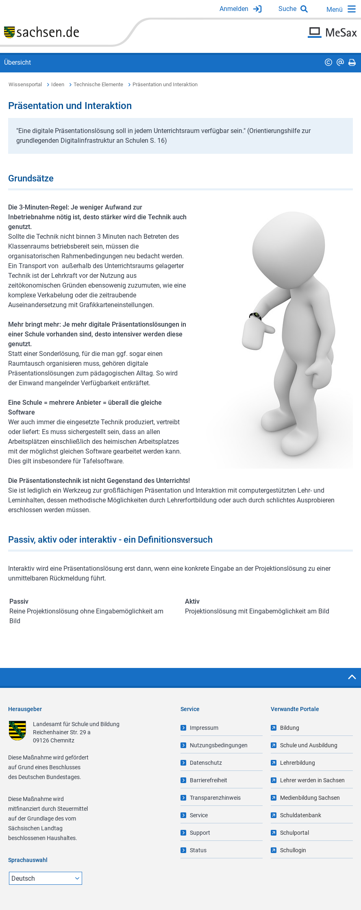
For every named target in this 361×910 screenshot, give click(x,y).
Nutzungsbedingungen (219, 745)
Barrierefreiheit (208, 780)
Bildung (289, 728)
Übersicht (17, 62)
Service (199, 815)
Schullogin (293, 850)
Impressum (204, 728)
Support (200, 832)
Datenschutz (206, 762)
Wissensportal (25, 84)
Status (198, 850)
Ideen (57, 84)
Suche (287, 9)
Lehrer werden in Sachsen (312, 780)
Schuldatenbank (300, 815)
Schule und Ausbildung (308, 745)
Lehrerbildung (297, 762)
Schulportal (294, 832)
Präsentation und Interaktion (165, 84)
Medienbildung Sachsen (310, 797)
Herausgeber (25, 709)
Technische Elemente (98, 84)
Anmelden (234, 9)
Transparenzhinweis (215, 797)
